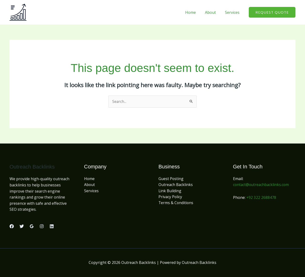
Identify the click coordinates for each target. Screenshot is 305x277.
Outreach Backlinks (175, 184)
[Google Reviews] (32, 226)
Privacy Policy (170, 197)
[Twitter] (22, 226)
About (212, 12)
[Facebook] (12, 226)
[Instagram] (42, 226)
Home (194, 12)
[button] (272, 12)
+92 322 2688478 (261, 197)
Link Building (170, 190)
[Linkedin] (52, 226)
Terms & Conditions (176, 203)
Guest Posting (171, 178)
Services (233, 12)
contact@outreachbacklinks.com (261, 184)
